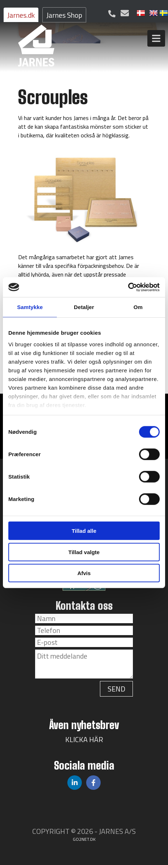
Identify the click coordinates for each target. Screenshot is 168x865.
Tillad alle (84, 531)
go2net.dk (84, 839)
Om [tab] (138, 307)
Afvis (84, 573)
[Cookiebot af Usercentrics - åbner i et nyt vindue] (128, 287)
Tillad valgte (84, 552)
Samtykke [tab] (30, 307)
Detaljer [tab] (84, 307)
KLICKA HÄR (84, 739)
